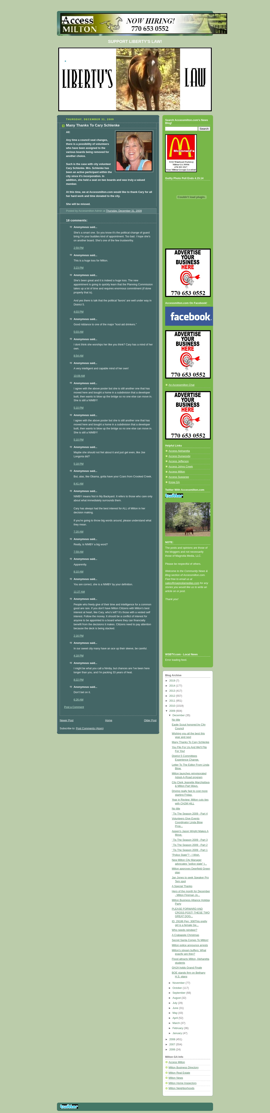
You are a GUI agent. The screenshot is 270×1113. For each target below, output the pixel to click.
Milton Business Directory (183, 1067)
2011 (172, 700)
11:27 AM (79, 591)
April (176, 1018)
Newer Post (66, 720)
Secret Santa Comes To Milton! (190, 940)
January (178, 1033)
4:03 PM (79, 311)
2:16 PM (79, 635)
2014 (172, 685)
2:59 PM (79, 247)
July (175, 1003)
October (178, 988)
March (177, 1023)
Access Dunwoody (179, 456)
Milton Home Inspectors (182, 1083)
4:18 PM (79, 655)
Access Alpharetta (179, 450)
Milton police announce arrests (190, 945)
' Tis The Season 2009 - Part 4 (190, 813)
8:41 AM (78, 483)
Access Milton (177, 471)
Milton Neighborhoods (181, 1088)
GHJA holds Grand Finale (187, 967)
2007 (172, 1044)
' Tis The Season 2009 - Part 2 (190, 845)
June (176, 1008)
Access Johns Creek (181, 466)
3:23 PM (79, 267)
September (179, 992)
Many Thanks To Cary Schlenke (190, 742)
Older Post (150, 720)
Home (108, 720)
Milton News (176, 1077)
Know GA (174, 482)
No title (176, 719)
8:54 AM (78, 355)
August (177, 997)
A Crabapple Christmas (185, 935)
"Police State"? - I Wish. (186, 854)
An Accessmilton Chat (181, 384)
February (178, 1028)
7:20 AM (78, 531)
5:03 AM (78, 331)
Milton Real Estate (179, 1072)
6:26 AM (78, 699)
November (179, 982)
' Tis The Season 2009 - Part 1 (190, 850)
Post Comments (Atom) (90, 728)
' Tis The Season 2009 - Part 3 (190, 839)
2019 (172, 680)
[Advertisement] (184, 632)
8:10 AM (78, 571)
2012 (172, 695)
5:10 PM (79, 407)
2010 (172, 705)
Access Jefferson (179, 461)
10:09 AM (79, 375)
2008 (172, 1039)
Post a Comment (74, 707)
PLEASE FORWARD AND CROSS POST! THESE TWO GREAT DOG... (191, 912)
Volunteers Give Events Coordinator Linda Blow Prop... (187, 822)
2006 (172, 1049)
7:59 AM (78, 551)
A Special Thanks (182, 886)
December (179, 715)
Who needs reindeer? (184, 930)
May (175, 1012)
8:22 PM (79, 679)
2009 (172, 710)
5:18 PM (79, 463)
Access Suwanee (179, 476)
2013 (172, 690)
